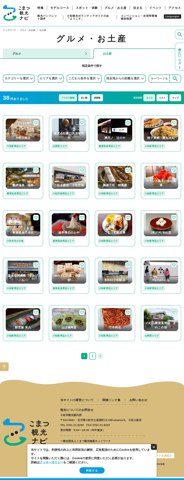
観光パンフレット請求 (47, 17)
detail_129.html (13, 306)
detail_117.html (13, 211)
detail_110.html (105, 164)
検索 (175, 78)
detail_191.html (59, 259)
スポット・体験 (87, 7)
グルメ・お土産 (116, 7)
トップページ (9, 30)
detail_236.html (59, 164)
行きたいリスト (179, 56)
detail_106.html (151, 306)
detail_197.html (105, 117)
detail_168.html (59, 306)
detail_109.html (13, 259)
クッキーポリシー (51, 462)
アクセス (174, 7)
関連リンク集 (111, 400)
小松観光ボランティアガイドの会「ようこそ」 (88, 17)
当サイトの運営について (77, 400)
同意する (92, 470)
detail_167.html (151, 211)
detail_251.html (105, 211)
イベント (155, 7)
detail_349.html (151, 259)
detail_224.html (151, 117)
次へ (100, 356)
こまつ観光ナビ (16, 13)
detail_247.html (13, 117)
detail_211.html (13, 164)
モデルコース (59, 7)
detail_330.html (105, 259)
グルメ (16, 53)
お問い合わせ (138, 400)
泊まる (138, 7)
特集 (40, 7)
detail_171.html (151, 164)
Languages (172, 16)
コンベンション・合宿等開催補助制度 (139, 17)
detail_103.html (105, 306)
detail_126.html (59, 211)
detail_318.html (59, 117)
